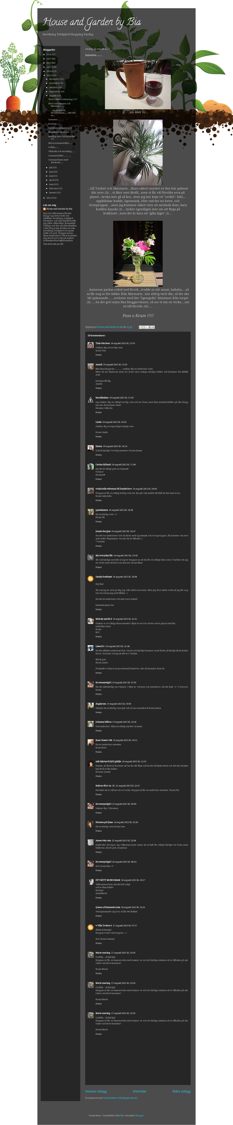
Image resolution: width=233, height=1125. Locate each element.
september (55, 91)
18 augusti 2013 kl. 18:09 (145, 489)
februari (53, 188)
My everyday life (104, 555)
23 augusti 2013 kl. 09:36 (124, 804)
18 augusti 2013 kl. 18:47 (123, 531)
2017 (49, 59)
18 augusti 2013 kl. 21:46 (117, 646)
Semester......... (56, 119)
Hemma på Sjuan (104, 822)
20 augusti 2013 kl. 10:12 (125, 740)
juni (51, 172)
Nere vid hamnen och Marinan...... (59, 104)
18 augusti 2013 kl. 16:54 (115, 446)
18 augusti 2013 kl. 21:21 (125, 619)
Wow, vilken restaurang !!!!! (62, 99)
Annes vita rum (103, 840)
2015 (49, 67)
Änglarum (101, 704)
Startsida (139, 1091)
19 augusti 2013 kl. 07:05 (124, 682)
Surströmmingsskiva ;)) (60, 128)
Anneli (99, 364)
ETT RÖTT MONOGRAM (108, 880)
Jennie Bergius (103, 531)
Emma (99, 446)
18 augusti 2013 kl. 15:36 (121, 397)
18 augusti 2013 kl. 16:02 (114, 422)
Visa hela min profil (53, 244)
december (54, 79)
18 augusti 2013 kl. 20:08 (125, 577)
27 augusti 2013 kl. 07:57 (125, 925)
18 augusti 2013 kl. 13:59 (123, 343)
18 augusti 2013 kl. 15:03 (115, 364)
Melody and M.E (104, 619)
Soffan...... (53, 147)
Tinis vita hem (103, 343)
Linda (98, 422)
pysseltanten (102, 510)
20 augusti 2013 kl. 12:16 (134, 761)
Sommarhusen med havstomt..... (58, 161)
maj (51, 176)
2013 (49, 75)
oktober (53, 87)
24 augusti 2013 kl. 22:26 (126, 822)
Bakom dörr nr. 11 (105, 785)
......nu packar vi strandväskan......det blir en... (62, 113)
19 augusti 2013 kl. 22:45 (124, 722)
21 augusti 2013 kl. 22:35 (128, 785)
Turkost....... (54, 124)
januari (53, 192)
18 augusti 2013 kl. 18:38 (121, 510)
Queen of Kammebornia (108, 907)
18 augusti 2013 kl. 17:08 (124, 464)
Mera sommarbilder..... (60, 143)
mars (52, 184)
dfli (122, 1115)
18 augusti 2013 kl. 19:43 (126, 555)
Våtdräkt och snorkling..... (61, 151)
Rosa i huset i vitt (104, 740)
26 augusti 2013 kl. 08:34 (124, 862)
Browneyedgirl (103, 682)
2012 (49, 198)
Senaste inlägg (96, 1091)
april (52, 180)
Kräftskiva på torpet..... (60, 132)
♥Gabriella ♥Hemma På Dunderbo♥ (114, 489)
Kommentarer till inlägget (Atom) (120, 1098)
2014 (49, 71)
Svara (99, 355)
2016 (49, 63)
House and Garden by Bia (91, 23)
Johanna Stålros (103, 722)
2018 (49, 54)
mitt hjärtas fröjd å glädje (108, 761)
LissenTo (100, 646)
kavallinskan (102, 397)
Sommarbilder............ (60, 155)
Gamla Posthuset (104, 577)
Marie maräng (103, 953)
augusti (53, 95)
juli (51, 167)
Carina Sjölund (103, 464)
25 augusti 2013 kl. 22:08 (124, 840)
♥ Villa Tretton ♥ (104, 925)
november (54, 83)
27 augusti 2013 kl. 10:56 (123, 953)
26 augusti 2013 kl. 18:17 (133, 880)
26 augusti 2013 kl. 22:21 (133, 907)
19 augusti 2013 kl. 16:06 (119, 704)
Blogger (139, 1115)
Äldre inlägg (181, 1091)
